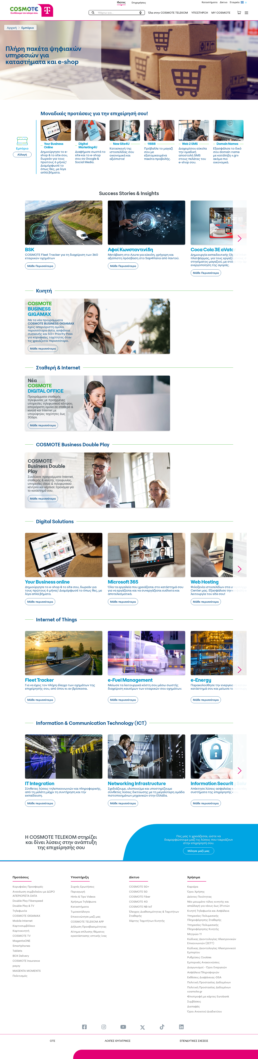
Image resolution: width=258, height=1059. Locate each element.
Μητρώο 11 (194, 934)
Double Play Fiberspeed (28, 900)
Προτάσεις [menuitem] (21, 877)
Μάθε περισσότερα (43, 348)
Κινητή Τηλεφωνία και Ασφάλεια (208, 910)
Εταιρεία (235, 2)
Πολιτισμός (20, 975)
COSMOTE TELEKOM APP (87, 921)
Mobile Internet (23, 920)
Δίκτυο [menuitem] (134, 877)
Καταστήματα (209, 2)
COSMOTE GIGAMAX (26, 915)
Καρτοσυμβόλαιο (24, 925)
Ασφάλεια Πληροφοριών (203, 972)
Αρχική (12, 27)
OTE (52, 1040)
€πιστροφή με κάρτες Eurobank (208, 996)
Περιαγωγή (78, 891)
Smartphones (21, 945)
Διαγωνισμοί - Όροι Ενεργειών (207, 967)
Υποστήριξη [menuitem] (80, 877)
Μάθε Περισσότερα (40, 266)
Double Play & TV (23, 905)
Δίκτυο (223, 2)
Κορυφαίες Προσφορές (28, 886)
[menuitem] (84, 1027)
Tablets (17, 950)
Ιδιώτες (121, 2)
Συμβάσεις (194, 1001)
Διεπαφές (193, 1006)
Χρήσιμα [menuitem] (193, 877)
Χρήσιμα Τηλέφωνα (83, 901)
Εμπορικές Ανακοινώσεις (203, 962)
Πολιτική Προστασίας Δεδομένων (209, 982)
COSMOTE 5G (138, 891)
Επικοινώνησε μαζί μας (86, 916)
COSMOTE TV (22, 935)
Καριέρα (192, 886)
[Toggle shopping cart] (241, 12)
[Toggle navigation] (245, 13)
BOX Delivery (21, 955)
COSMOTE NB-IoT (140, 906)
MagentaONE (21, 940)
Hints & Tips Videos (83, 896)
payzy (16, 965)
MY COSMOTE (220, 12)
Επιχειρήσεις (139, 2)
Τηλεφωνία (20, 910)
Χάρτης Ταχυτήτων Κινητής (147, 920)
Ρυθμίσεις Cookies (199, 957)
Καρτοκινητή (21, 930)
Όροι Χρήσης (196, 891)
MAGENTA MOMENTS (27, 970)
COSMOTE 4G (138, 901)
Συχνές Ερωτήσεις (82, 886)
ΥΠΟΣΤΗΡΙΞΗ (199, 12)
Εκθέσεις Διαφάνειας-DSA (204, 977)
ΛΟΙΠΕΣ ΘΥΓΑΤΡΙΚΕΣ (117, 1040)
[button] (240, 238)
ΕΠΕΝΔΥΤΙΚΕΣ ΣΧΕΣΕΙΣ (194, 1040)
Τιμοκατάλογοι (80, 911)
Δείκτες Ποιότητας (199, 896)
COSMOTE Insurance (26, 960)
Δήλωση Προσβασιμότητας (88, 926)
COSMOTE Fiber (139, 896)
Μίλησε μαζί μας (199, 851)
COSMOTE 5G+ (139, 886)
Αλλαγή (22, 154)
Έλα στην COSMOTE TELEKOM (168, 12)
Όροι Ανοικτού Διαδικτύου (204, 1011)
